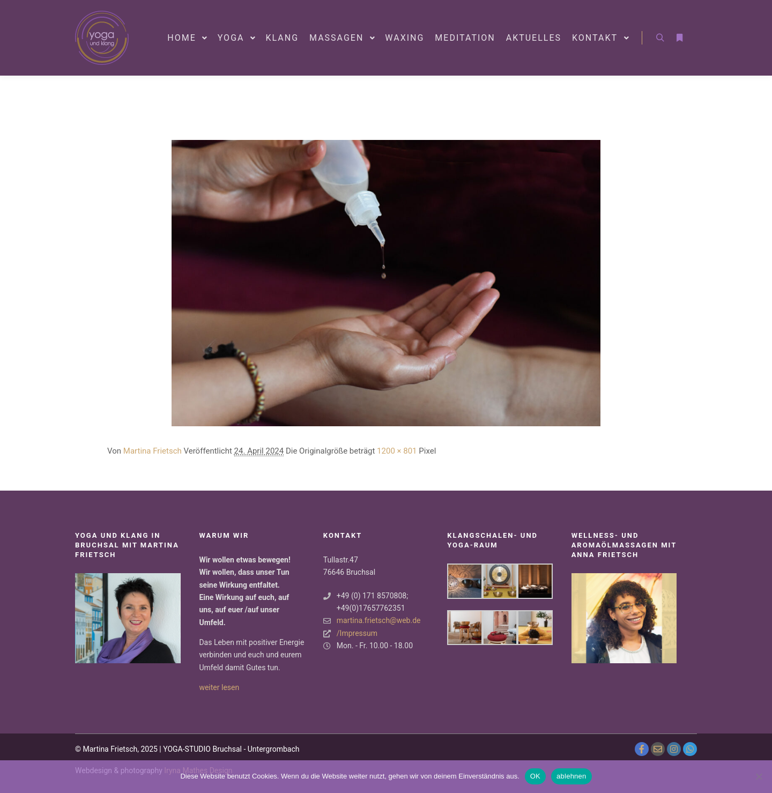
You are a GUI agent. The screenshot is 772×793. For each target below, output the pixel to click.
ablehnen (571, 776)
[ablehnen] (758, 776)
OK (535, 776)
